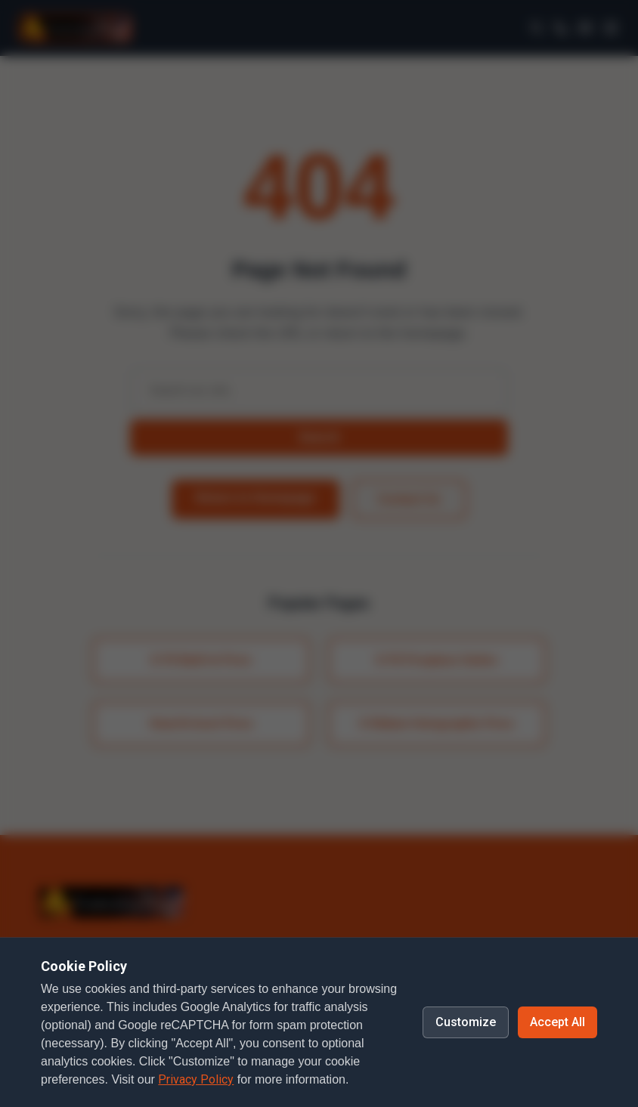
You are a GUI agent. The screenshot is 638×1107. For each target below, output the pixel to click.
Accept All (557, 1022)
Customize (465, 1022)
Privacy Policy (196, 1079)
